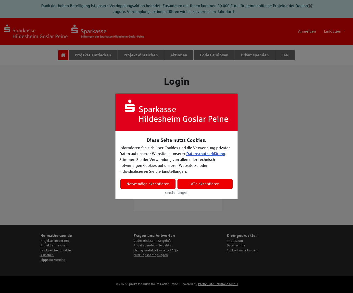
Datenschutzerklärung (205, 154)
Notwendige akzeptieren (147, 184)
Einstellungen (176, 192)
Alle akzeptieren (205, 184)
